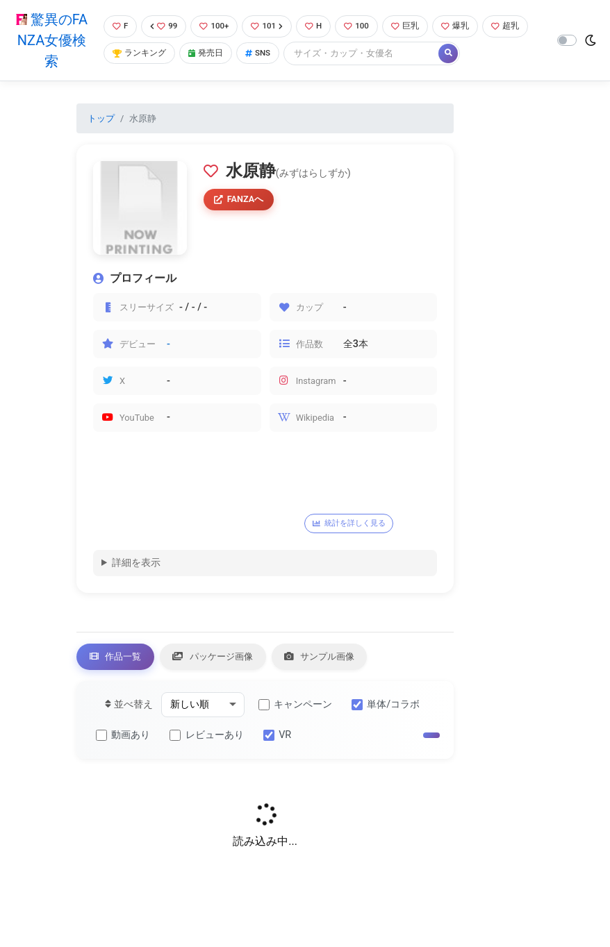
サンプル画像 (336, 658)
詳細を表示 (136, 563)
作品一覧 (118, 658)
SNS (315, 54)
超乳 (125, 54)
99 (163, 26)
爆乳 (467, 26)
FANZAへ (241, 200)
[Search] (421, 53)
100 (364, 26)
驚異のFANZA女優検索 (50, 40)
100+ (216, 26)
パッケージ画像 (222, 658)
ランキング (191, 54)
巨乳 (415, 26)
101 (271, 26)
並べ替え (129, 707)
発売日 (260, 54)
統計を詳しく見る (353, 523)
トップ (101, 118)
